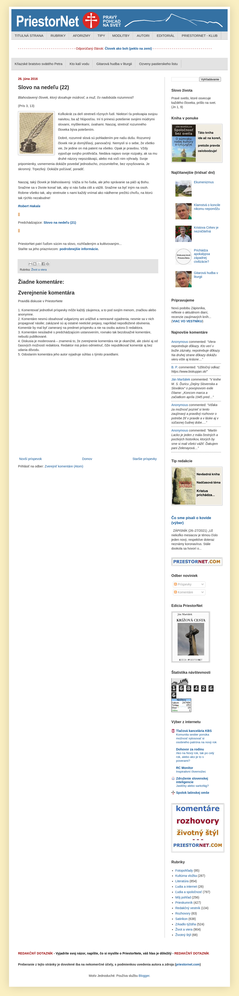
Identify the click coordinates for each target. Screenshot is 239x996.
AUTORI (143, 35)
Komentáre (183, 592)
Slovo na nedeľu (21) (60, 222)
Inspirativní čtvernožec (191, 771)
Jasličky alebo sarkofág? (192, 785)
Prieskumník (184, 902)
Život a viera (39, 269)
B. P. (174, 367)
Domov (87, 459)
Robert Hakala (29, 206)
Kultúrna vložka (186, 876)
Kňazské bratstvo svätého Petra (38, 64)
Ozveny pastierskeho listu (158, 64)
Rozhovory (183, 913)
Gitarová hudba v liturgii (114, 64)
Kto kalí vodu (79, 64)
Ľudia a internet (186, 886)
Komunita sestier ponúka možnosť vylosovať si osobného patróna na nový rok (196, 738)
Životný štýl (183, 935)
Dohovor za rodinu (190, 749)
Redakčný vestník (187, 908)
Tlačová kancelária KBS (194, 731)
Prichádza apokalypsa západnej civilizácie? (202, 255)
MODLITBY (121, 35)
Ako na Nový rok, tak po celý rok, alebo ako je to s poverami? (195, 757)
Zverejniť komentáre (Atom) (64, 466)
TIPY (101, 35)
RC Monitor (184, 768)
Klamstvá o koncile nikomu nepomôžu (207, 207)
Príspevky (182, 584)
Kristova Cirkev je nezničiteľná (206, 229)
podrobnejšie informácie (79, 249)
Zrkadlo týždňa (185, 924)
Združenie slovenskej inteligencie (192, 780)
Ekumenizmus (204, 182)
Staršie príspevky (145, 459)
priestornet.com (188, 964)
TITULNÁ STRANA (29, 35)
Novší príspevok (30, 459)
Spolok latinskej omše (192, 792)
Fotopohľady (184, 870)
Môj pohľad (183, 897)
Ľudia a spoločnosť (188, 892)
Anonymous (179, 342)
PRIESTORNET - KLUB (200, 35)
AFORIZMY (81, 35)
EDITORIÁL (166, 35)
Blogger (144, 975)
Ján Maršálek (180, 379)
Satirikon (181, 919)
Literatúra (182, 881)
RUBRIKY (58, 35)
